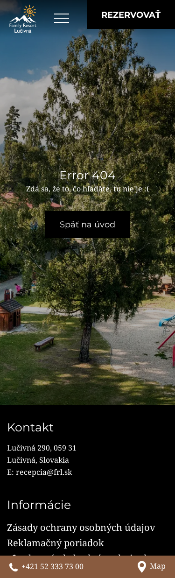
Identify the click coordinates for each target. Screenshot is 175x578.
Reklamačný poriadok (55, 542)
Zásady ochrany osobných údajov (81, 527)
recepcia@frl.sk (44, 472)
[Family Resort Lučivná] (22, 19)
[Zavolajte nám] (46, 566)
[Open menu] (61, 18)
